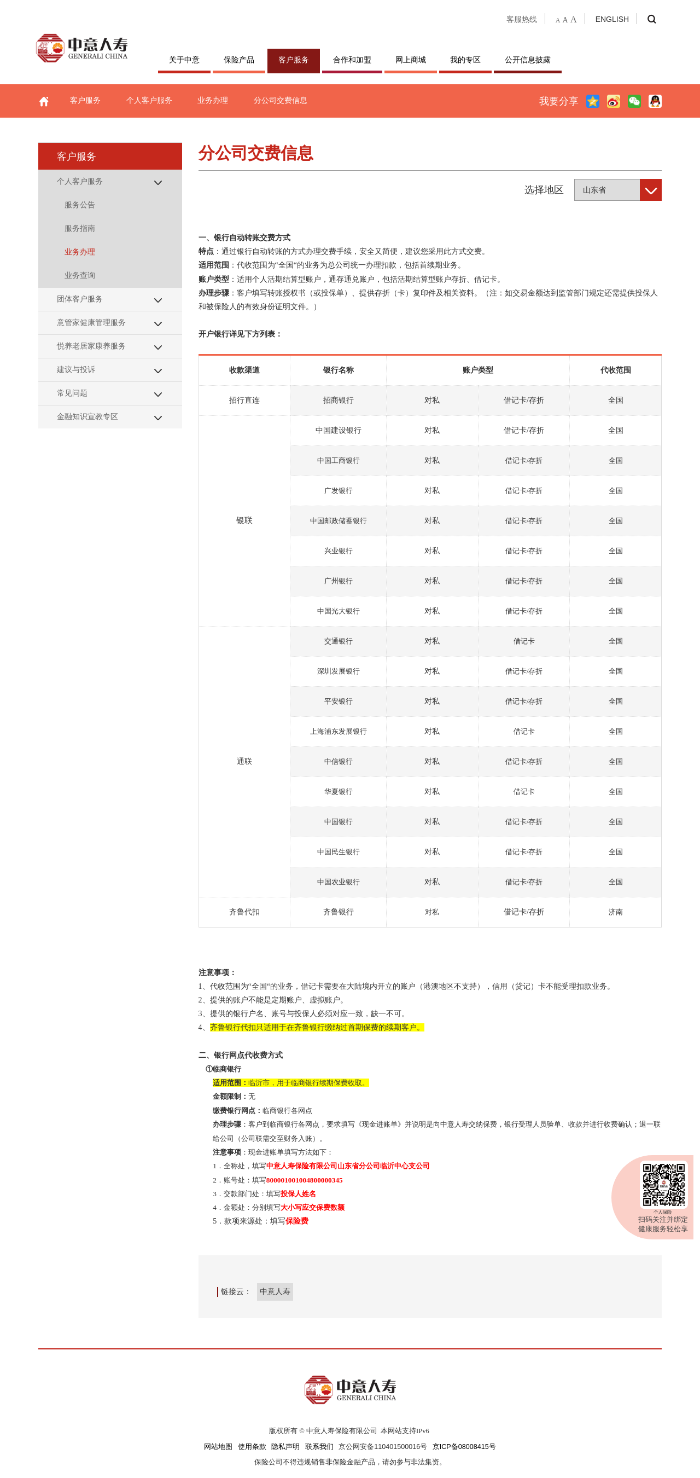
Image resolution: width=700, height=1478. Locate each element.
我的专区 (465, 59)
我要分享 (559, 101)
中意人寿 (275, 1291)
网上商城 (410, 59)
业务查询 (80, 275)
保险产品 (239, 59)
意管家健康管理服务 (91, 322)
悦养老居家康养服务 (91, 345)
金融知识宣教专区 (87, 416)
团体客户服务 (80, 298)
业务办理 (212, 100)
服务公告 (80, 204)
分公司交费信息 (280, 100)
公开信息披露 (528, 59)
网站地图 (218, 1447)
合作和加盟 (352, 59)
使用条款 (252, 1447)
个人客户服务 (149, 100)
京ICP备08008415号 (464, 1447)
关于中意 (184, 59)
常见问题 (72, 393)
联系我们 (319, 1447)
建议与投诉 (76, 369)
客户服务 (293, 59)
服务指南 (80, 228)
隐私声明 (285, 1447)
